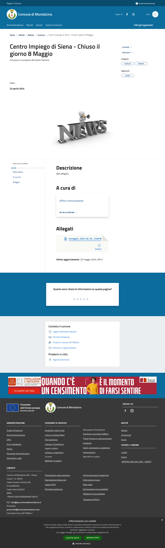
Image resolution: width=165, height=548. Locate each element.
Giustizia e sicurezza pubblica (96, 433)
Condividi (127, 47)
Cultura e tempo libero (54, 435)
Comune (41, 34)
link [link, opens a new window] (107, 532)
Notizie (31, 34)
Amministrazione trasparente (96, 475)
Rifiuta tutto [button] (93, 538)
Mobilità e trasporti (53, 460)
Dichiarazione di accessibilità (95, 489)
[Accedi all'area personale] (145, 3)
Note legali (87, 484)
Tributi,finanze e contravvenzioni (97, 438)
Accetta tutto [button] (72, 538)
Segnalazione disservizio (55, 479)
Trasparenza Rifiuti (91, 499)
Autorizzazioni (89, 452)
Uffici (9, 439)
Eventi (124, 457)
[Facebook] (125, 14)
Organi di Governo (15, 430)
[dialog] (82, 532)
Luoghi (124, 452)
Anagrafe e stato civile (54, 430)
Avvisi (123, 439)
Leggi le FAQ (50, 484)
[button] (82, 543)
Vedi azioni (128, 52)
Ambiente (87, 443)
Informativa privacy (91, 479)
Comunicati (126, 435)
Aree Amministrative (16, 435)
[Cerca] (155, 14)
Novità (21, 34)
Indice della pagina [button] (20, 163)
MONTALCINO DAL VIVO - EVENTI (136, 461)
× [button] (162, 520)
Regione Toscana (14, 3)
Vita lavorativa (51, 439)
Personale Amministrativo (18, 453)
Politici (10, 448)
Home (12, 34)
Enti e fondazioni (14, 444)
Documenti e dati (14, 458)
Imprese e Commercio (54, 444)
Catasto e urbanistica (54, 452)
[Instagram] (132, 14)
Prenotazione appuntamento (57, 475)
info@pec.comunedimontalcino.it (26, 502)
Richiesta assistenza (54, 489)
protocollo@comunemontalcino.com (23, 509)
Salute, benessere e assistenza (96, 447)
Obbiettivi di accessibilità (94, 493)
